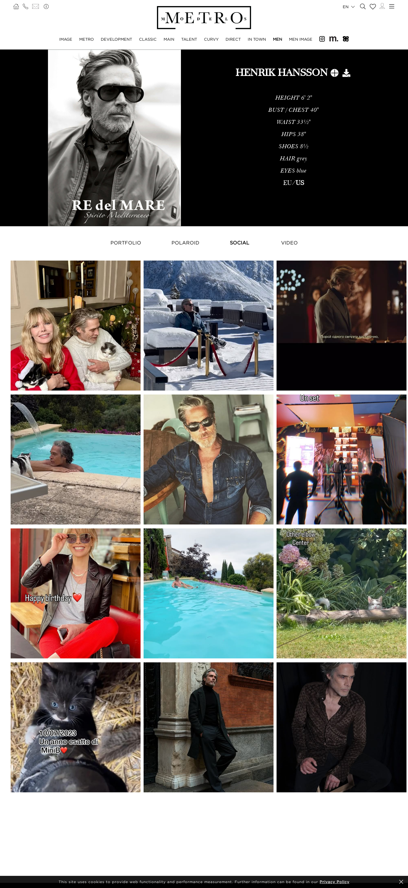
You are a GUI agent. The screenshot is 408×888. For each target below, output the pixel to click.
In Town (257, 39)
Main (169, 39)
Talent (189, 39)
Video (289, 242)
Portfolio (125, 242)
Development (116, 39)
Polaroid (185, 242)
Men (277, 39)
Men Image (300, 39)
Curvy (211, 39)
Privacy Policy (334, 882)
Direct (233, 39)
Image (65, 39)
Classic (148, 39)
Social (239, 242)
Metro (86, 39)
